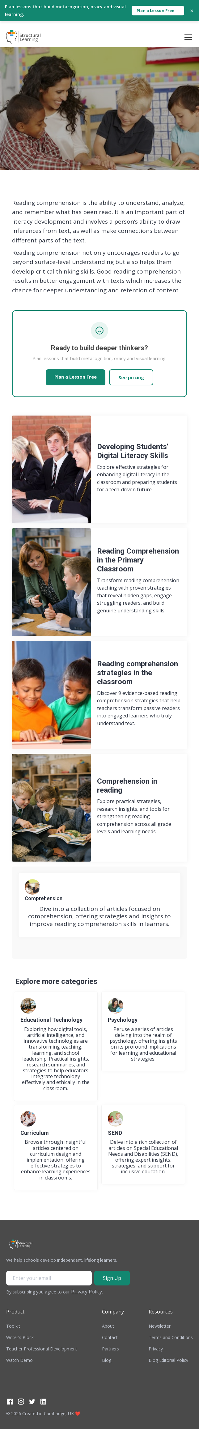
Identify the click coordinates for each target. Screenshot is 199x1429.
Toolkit (13, 1326)
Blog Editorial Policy (168, 1360)
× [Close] (191, 10)
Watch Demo (19, 1360)
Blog (106, 1360)
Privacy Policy (86, 1291)
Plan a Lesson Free (75, 377)
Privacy (156, 1349)
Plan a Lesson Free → (158, 10)
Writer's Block (20, 1337)
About (108, 1326)
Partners (110, 1349)
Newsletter (160, 1326)
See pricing (131, 377)
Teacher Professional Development (41, 1349)
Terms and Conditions (171, 1337)
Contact (110, 1337)
